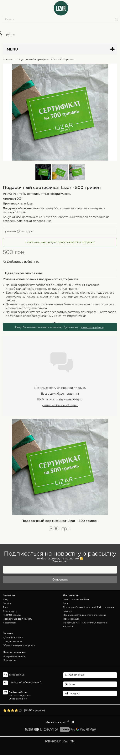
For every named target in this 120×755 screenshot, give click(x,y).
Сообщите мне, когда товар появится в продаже (60, 242)
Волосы (7, 603)
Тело (5, 607)
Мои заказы (9, 660)
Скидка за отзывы (13, 641)
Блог (65, 603)
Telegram (75, 693)
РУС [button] (9, 35)
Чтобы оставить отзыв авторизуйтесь (44, 194)
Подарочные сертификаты (18, 618)
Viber (72, 684)
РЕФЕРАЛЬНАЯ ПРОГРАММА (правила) (85, 622)
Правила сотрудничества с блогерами (84, 615)
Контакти (68, 626)
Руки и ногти (10, 611)
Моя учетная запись (14, 656)
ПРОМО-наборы (12, 615)
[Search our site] (57, 19)
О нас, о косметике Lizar (76, 599)
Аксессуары (9, 622)
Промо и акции (71, 618)
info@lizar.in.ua (16, 674)
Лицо (6, 599)
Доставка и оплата (13, 637)
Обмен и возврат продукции (19, 645)
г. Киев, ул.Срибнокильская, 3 (25, 682)
